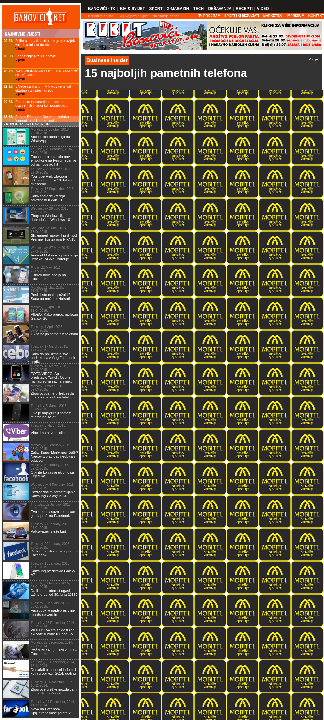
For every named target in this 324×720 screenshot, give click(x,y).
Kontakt (316, 15)
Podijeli (314, 59)
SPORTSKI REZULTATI (241, 15)
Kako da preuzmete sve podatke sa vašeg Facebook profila (53, 358)
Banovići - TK (101, 8)
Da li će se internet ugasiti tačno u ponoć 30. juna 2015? (54, 592)
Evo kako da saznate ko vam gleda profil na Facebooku (53, 514)
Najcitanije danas (165, 16)
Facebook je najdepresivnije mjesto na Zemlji (53, 612)
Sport (155, 8)
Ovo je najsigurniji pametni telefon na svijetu (51, 415)
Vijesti (20, 48)
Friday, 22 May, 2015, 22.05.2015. (46, 269)
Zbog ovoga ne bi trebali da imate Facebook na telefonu (53, 395)
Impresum (295, 15)
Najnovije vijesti (137, 16)
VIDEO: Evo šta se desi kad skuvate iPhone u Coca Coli (53, 632)
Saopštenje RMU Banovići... (37, 56)
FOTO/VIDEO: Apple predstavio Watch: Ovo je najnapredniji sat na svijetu (52, 377)
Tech (198, 8)
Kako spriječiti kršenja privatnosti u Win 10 (48, 198)
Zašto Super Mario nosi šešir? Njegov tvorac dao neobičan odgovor (54, 456)
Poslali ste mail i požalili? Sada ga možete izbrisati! (51, 296)
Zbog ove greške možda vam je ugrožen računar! (54, 691)
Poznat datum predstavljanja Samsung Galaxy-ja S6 (53, 494)
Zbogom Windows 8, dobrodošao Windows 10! (51, 218)
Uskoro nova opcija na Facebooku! (48, 277)
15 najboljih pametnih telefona (54, 334)
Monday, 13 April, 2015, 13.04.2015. (47, 308)
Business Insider (107, 60)
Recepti (244, 8)
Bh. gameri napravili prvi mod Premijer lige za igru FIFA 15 (54, 237)
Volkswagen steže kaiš (49, 531)
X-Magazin (178, 8)
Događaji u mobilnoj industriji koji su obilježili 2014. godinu (53, 671)
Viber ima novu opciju (48, 433)
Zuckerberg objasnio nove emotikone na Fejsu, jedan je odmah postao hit (53, 160)
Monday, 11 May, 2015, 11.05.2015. (47, 289)
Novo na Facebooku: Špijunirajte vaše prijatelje (51, 711)
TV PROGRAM (209, 15)
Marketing (273, 15)
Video (263, 8)
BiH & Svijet (132, 8)
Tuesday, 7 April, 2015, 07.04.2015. (47, 328)
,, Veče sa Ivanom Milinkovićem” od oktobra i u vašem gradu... (43, 88)
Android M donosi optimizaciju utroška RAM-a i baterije (54, 257)
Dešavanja (220, 8)
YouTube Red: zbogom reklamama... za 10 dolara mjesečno (51, 180)
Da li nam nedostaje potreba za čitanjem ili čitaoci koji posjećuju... (41, 103)
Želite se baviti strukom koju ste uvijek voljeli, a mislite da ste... (45, 43)
